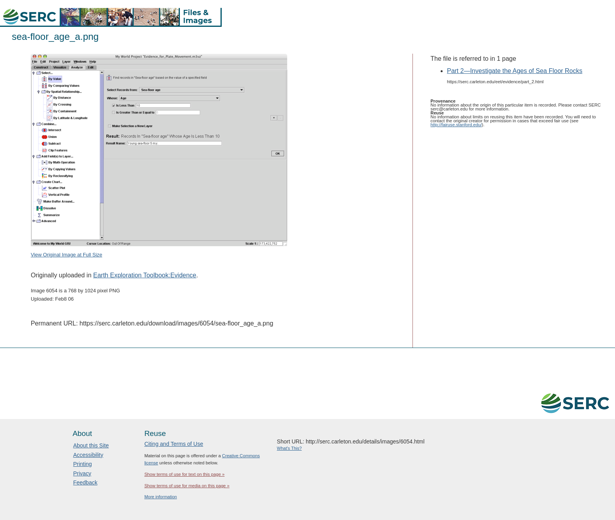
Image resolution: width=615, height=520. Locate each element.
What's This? (289, 448)
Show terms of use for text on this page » (184, 474)
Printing (82, 464)
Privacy (82, 473)
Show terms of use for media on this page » (187, 485)
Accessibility (88, 455)
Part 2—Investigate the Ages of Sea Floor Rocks (514, 70)
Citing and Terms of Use (173, 444)
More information (160, 496)
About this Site (90, 445)
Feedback (85, 482)
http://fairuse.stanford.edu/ (456, 124)
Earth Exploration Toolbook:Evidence (144, 275)
